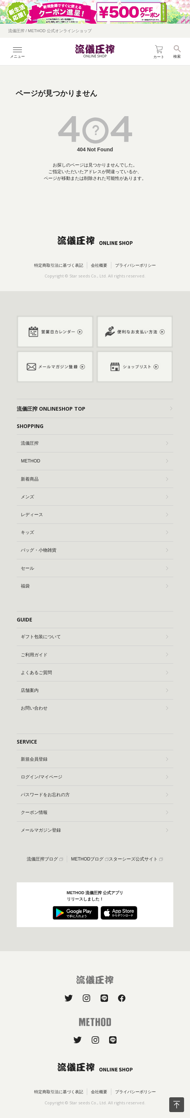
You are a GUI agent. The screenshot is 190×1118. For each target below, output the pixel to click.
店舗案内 (94, 690)
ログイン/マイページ (94, 776)
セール (94, 568)
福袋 (94, 586)
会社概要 (99, 265)
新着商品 (94, 479)
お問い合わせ (94, 708)
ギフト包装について (94, 636)
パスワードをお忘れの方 (94, 794)
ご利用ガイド (94, 654)
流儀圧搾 (94, 443)
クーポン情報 (94, 812)
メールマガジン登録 (94, 830)
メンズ (94, 496)
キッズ (94, 532)
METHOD (94, 461)
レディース (94, 514)
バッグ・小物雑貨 (94, 550)
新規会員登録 (94, 759)
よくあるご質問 (94, 672)
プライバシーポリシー (135, 265)
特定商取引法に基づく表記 (58, 265)
